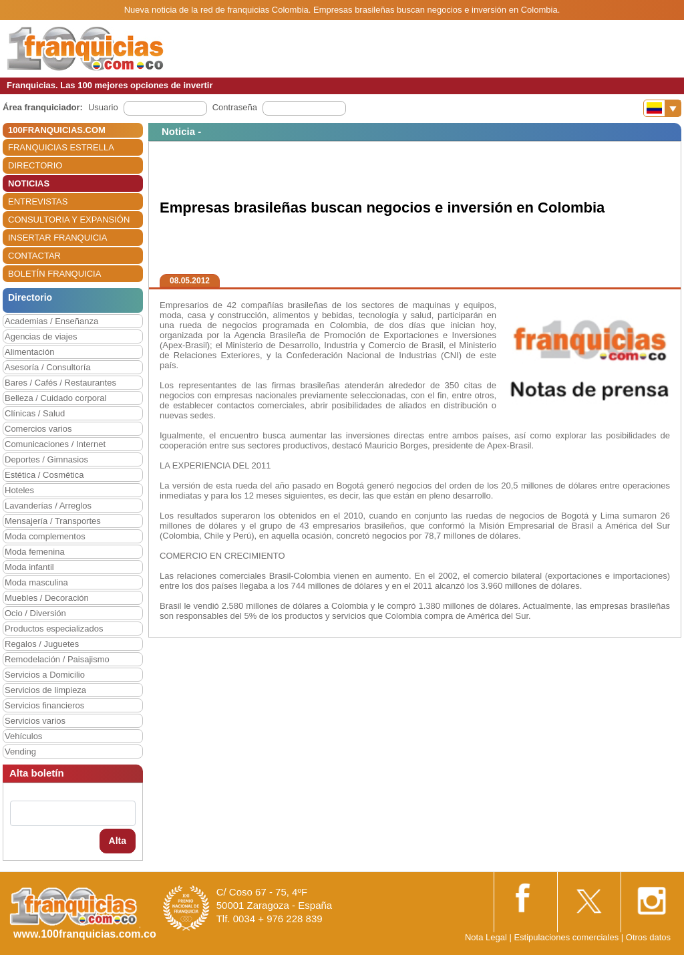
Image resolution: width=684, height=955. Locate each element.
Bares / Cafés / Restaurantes (60, 383)
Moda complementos (45, 536)
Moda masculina (36, 582)
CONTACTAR (34, 256)
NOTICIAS (28, 183)
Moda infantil (29, 567)
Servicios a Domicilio (45, 675)
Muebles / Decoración (47, 598)
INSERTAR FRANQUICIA (57, 238)
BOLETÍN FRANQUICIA (54, 274)
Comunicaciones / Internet (55, 444)
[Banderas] (662, 108)
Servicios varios (35, 721)
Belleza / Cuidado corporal (55, 398)
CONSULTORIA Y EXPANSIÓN (69, 220)
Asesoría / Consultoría (48, 367)
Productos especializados (54, 629)
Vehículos (23, 736)
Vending (20, 751)
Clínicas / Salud (35, 413)
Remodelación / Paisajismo (57, 659)
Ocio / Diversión (35, 613)
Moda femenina (35, 552)
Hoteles (19, 490)
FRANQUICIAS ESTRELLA (61, 147)
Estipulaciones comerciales (567, 937)
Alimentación (29, 352)
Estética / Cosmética (44, 475)
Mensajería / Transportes (53, 521)
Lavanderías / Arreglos (48, 506)
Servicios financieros (44, 705)
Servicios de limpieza (45, 690)
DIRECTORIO (35, 165)
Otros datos (648, 937)
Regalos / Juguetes (42, 644)
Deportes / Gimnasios (46, 459)
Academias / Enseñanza (51, 321)
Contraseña (234, 107)
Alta (117, 840)
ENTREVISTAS (37, 201)
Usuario (103, 107)
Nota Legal (486, 937)
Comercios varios (38, 429)
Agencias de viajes (41, 336)
